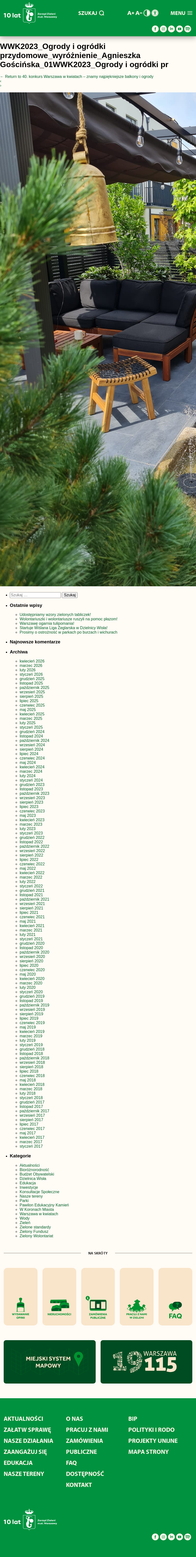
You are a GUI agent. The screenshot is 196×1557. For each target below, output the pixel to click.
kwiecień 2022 (32, 873)
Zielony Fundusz (34, 1231)
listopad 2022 (31, 842)
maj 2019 (28, 1027)
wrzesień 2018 (32, 1062)
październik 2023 (34, 793)
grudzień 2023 (32, 785)
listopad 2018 (31, 1054)
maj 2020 (28, 974)
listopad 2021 (31, 895)
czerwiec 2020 (32, 970)
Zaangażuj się (25, 1451)
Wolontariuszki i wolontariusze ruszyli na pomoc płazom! (69, 619)
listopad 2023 (31, 789)
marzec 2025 (31, 718)
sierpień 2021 (31, 908)
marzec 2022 (31, 877)
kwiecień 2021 (32, 926)
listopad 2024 (31, 736)
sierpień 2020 (31, 961)
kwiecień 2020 (32, 979)
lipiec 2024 (29, 754)
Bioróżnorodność (34, 1170)
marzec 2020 (31, 983)
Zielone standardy (35, 1227)
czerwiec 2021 (32, 917)
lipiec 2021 (29, 912)
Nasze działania (28, 1440)
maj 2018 (28, 1080)
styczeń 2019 (31, 1045)
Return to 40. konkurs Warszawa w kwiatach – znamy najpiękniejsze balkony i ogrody (76, 76)
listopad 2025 (31, 683)
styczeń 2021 (31, 939)
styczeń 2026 (31, 674)
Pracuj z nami (87, 1429)
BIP (132, 1418)
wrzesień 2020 (32, 957)
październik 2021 (34, 899)
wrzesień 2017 (32, 1115)
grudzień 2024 (32, 732)
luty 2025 (28, 723)
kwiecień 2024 (32, 767)
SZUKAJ (91, 13)
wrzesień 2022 (32, 851)
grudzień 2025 (32, 679)
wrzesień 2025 (32, 692)
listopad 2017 (31, 1106)
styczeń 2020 (31, 992)
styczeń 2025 (31, 727)
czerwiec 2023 (32, 811)
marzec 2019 (31, 1036)
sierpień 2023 (31, 802)
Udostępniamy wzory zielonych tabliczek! (55, 615)
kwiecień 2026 (32, 661)
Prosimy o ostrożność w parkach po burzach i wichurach (69, 632)
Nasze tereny (31, 1196)
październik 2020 (34, 952)
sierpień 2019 (31, 1014)
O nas (74, 1418)
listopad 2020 (31, 948)
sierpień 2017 (31, 1120)
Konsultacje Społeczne (39, 1192)
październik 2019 (34, 1005)
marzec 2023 (31, 824)
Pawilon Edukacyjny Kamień (44, 1205)
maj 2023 (28, 815)
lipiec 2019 (29, 1018)
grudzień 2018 (32, 1049)
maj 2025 (28, 710)
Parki (24, 1201)
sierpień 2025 (31, 696)
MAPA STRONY (148, 1451)
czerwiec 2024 (32, 758)
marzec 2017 (31, 1142)
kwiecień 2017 (32, 1137)
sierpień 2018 (31, 1067)
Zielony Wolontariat (36, 1236)
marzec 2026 (31, 665)
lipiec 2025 (29, 701)
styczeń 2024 (31, 780)
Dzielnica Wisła (33, 1179)
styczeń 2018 (31, 1098)
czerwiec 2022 (32, 864)
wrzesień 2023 (32, 798)
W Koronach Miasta (37, 1209)
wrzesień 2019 (32, 1009)
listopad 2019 (31, 1001)
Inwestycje (29, 1187)
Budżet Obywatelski (37, 1174)
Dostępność (85, 1473)
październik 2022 (34, 846)
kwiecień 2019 (32, 1032)
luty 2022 (28, 882)
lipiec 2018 (29, 1071)
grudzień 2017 (32, 1102)
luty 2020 (28, 987)
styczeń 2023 (31, 833)
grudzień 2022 (32, 837)
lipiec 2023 (29, 807)
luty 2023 (28, 829)
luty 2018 (28, 1093)
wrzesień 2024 (32, 745)
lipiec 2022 (29, 860)
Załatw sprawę (27, 1429)
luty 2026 (28, 670)
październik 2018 (34, 1058)
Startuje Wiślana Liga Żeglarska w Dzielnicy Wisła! (64, 628)
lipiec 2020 (29, 965)
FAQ (71, 1462)
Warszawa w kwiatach (39, 1214)
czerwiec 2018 (32, 1076)
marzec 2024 (31, 771)
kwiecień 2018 (32, 1084)
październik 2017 (34, 1111)
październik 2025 (34, 688)
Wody (25, 1218)
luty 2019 (28, 1040)
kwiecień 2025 (32, 714)
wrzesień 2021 (32, 904)
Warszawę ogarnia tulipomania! (47, 623)
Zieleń (25, 1223)
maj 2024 (28, 762)
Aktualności (30, 1165)
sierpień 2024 (31, 749)
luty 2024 (28, 776)
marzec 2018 (31, 1089)
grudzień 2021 (32, 890)
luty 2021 (28, 934)
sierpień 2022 (31, 855)
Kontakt (79, 1484)
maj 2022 (28, 868)
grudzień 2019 (32, 996)
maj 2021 (28, 921)
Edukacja (28, 1183)
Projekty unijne (153, 1440)
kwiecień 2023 (32, 820)
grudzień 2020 (32, 943)
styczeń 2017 (31, 1146)
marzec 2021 (31, 930)
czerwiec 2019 (32, 1023)
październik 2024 (34, 740)
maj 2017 (28, 1133)
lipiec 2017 (29, 1124)
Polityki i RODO (151, 1429)
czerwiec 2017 (32, 1129)
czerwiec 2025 (32, 705)
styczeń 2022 (31, 886)
